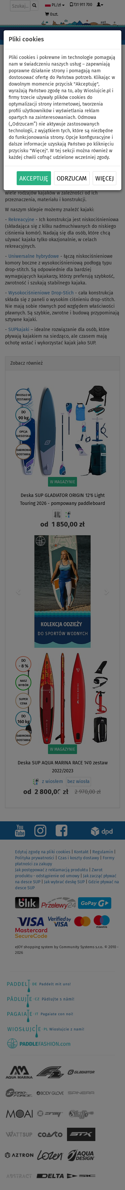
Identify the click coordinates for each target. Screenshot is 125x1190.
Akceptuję (33, 178)
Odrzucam (72, 178)
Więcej (104, 178)
